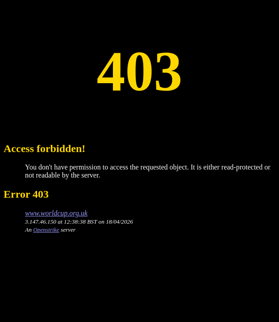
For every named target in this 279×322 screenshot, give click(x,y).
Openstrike (46, 229)
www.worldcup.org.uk (56, 213)
